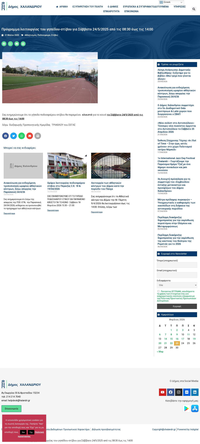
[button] (194, 9)
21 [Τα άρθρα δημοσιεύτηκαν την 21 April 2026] (165, 343)
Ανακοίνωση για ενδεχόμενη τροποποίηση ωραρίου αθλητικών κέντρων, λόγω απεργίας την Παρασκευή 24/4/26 (23, 187)
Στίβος (54, 35)
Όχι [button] (31, 432)
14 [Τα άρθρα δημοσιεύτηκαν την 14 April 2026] (165, 338)
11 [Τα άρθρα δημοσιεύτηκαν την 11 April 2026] (188, 334)
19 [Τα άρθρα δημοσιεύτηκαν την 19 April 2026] (194, 338)
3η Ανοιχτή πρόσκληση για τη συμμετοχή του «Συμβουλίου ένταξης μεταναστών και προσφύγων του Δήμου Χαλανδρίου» (174, 185)
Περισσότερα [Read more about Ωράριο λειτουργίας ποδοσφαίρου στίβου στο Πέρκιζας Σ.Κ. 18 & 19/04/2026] (53, 210)
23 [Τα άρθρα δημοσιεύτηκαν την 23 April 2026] (177, 343)
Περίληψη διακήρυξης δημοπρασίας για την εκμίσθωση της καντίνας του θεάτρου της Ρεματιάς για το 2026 (176, 239)
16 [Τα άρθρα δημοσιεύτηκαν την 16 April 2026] (177, 338)
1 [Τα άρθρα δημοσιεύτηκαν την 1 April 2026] (171, 330)
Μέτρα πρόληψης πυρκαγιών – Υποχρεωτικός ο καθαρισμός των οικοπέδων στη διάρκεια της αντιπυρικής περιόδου (176, 204)
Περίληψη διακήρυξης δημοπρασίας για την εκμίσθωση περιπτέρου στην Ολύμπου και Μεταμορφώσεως (176, 222)
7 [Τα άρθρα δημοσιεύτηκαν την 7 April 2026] (165, 334)
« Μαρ (160, 351)
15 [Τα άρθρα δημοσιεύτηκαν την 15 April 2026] (171, 338)
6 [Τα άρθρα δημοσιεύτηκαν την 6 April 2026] (159, 334)
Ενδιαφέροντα (163, 280)
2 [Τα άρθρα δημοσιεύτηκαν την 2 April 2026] (177, 330)
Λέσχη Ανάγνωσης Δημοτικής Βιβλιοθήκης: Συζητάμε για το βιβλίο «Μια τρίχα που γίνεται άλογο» (174, 74)
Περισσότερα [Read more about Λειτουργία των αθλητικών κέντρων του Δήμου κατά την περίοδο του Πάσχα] (96, 212)
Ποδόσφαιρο (44, 35)
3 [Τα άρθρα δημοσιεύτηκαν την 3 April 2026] (182, 330)
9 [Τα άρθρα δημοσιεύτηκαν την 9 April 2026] (177, 334)
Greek (165, 2)
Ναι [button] (23, 432)
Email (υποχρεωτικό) (167, 270)
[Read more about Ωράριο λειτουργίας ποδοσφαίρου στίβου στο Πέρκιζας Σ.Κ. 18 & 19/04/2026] (67, 166)
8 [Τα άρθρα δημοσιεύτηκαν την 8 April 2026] (171, 334)
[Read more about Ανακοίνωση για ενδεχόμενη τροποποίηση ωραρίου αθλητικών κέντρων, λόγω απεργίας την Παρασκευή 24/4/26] (23, 166)
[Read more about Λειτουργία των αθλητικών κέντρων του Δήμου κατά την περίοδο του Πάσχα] (110, 166)
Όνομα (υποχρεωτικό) (167, 260)
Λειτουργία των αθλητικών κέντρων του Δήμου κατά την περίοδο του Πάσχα (107, 186)
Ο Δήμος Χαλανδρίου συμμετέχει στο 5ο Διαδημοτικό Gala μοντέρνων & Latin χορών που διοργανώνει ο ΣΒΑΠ (176, 110)
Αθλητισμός (31, 35)
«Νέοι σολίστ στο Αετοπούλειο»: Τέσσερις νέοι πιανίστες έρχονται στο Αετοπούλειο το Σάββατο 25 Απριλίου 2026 (177, 127)
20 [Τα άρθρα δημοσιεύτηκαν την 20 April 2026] (160, 343)
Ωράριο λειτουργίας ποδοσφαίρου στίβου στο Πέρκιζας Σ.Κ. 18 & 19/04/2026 (66, 186)
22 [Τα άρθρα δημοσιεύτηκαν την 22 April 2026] (171, 343)
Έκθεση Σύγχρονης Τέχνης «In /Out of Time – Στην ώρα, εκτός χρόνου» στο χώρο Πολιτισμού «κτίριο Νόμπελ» (177, 145)
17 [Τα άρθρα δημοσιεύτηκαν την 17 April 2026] (182, 338)
